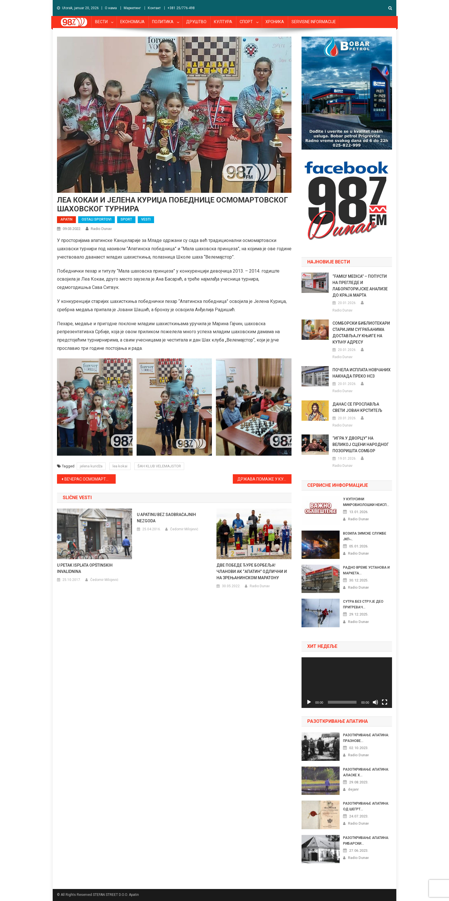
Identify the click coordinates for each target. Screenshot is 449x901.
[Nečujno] (375, 702)
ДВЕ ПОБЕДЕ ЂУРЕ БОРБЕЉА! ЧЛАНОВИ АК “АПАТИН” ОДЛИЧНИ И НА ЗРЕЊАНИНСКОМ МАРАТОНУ (251, 571)
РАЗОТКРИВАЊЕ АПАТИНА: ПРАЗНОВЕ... (366, 738)
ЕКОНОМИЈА (132, 21)
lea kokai (120, 466)
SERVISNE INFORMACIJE (314, 21)
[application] (347, 682)
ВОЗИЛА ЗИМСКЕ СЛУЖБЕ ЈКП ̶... (364, 536)
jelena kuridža (91, 466)
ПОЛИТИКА (163, 21)
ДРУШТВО (196, 21)
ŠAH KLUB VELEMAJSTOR (159, 466)
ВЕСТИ (101, 21)
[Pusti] (309, 702)
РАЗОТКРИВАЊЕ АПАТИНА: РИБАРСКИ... (366, 841)
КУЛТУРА (223, 21)
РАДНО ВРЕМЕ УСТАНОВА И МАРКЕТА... (366, 570)
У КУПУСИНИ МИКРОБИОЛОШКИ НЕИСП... (366, 502)
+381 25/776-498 (181, 8)
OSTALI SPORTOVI (96, 219)
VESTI (146, 219)
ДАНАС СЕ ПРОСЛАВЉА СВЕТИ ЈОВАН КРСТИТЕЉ (357, 407)
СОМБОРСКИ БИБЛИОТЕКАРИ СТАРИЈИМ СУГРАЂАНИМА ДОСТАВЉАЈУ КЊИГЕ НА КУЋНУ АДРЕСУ (361, 332)
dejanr (353, 789)
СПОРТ (246, 21)
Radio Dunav (101, 229)
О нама (111, 8)
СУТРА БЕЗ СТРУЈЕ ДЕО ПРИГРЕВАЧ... (363, 604)
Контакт (154, 8)
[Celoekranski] (384, 702)
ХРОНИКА (274, 21)
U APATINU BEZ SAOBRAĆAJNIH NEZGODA (166, 517)
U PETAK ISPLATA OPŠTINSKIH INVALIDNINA (85, 568)
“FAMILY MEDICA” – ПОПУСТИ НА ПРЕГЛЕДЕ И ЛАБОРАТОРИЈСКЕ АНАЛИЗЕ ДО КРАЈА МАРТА (360, 285)
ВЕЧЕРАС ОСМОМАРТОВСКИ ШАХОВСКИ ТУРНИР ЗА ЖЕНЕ (90, 479)
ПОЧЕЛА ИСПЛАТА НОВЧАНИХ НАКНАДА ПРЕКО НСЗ (361, 373)
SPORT (126, 219)
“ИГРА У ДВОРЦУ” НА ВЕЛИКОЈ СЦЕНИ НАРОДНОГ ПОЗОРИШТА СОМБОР (360, 444)
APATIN (66, 219)
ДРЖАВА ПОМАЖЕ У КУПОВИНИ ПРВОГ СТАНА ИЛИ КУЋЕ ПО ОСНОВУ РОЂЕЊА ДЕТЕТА (264, 479)
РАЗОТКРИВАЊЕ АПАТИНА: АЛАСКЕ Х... (366, 772)
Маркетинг (132, 8)
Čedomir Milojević (104, 580)
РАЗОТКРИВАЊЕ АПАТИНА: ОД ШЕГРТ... (366, 806)
